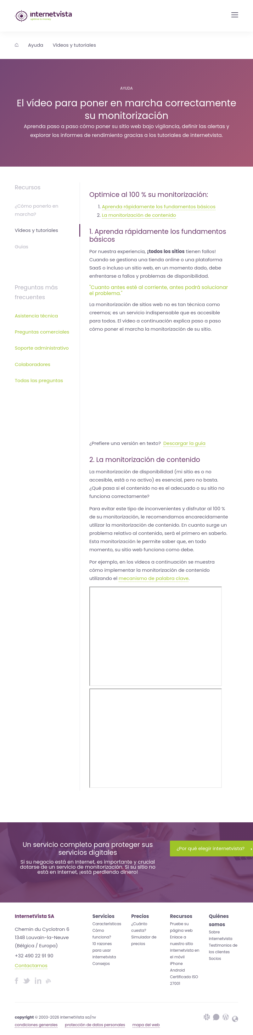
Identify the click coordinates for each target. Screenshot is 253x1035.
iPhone (176, 963)
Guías (21, 246)
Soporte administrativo (42, 348)
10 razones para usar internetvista (104, 950)
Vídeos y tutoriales (74, 45)
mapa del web (146, 1024)
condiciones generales (36, 1024)
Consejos (101, 963)
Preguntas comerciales (42, 331)
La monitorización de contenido (139, 215)
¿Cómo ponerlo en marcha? (36, 210)
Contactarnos (31, 965)
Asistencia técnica (36, 315)
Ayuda (35, 45)
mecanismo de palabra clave (153, 578)
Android (177, 970)
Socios (215, 958)
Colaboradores (32, 364)
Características (107, 923)
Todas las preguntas (39, 380)
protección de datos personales (95, 1024)
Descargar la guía (184, 443)
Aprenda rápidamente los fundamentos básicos (159, 206)
